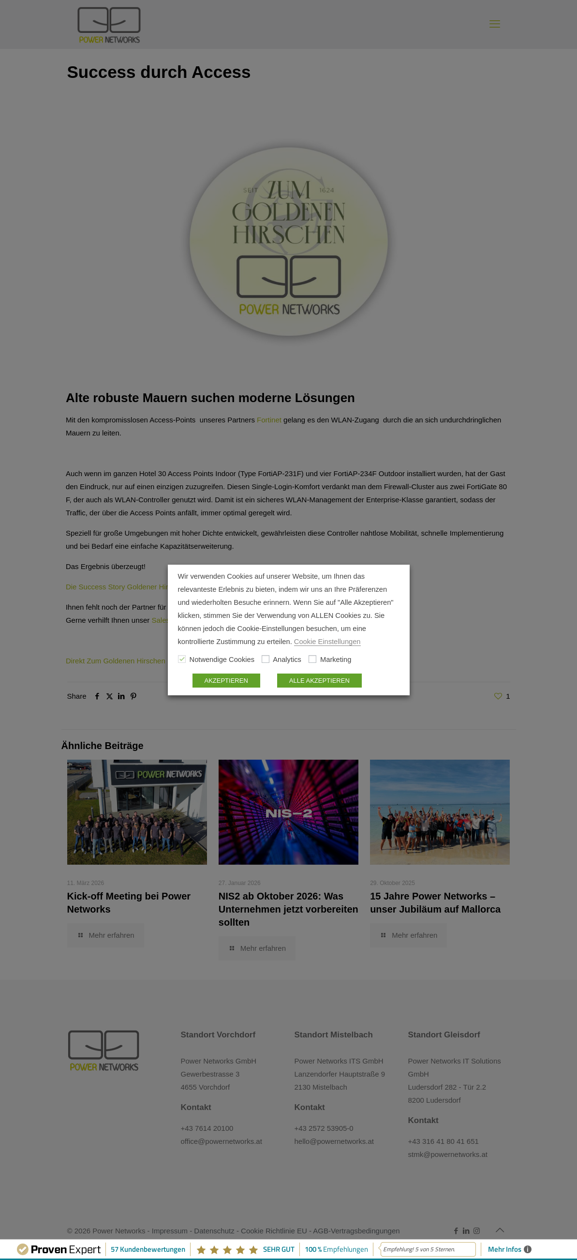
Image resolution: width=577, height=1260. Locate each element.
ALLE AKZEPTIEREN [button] (319, 680)
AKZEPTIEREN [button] (226, 680)
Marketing (335, 659)
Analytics (287, 659)
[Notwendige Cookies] (182, 659)
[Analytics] (265, 659)
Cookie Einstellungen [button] (327, 641)
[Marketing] (312, 659)
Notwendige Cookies (222, 659)
